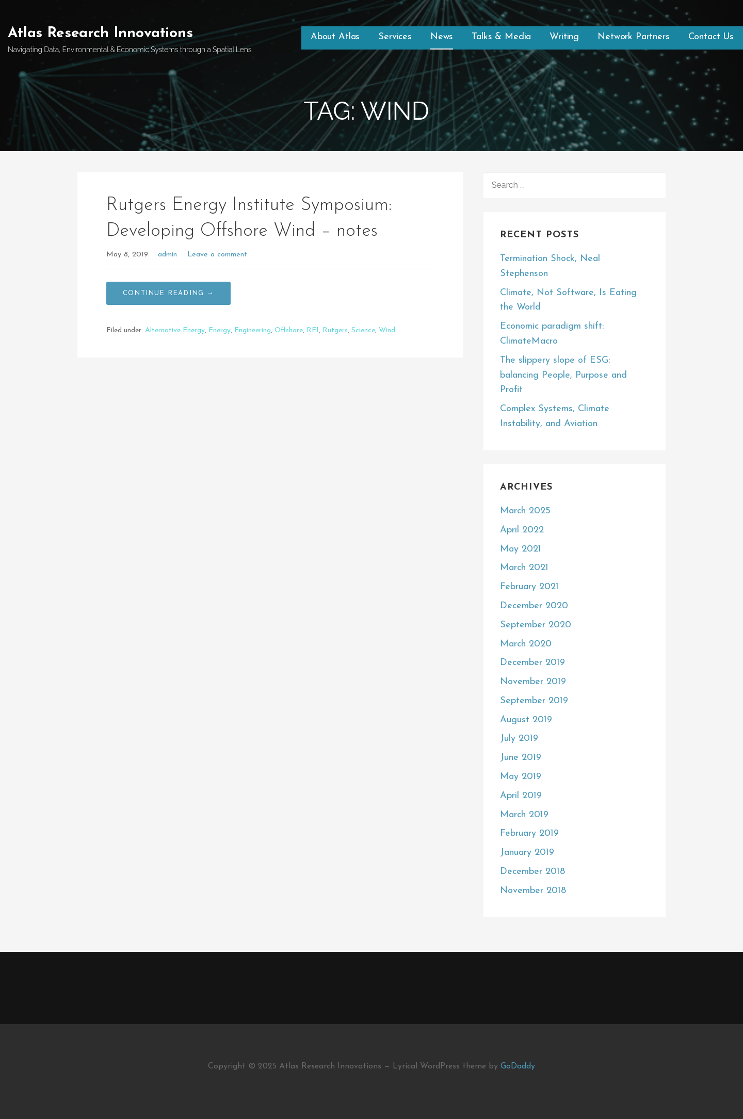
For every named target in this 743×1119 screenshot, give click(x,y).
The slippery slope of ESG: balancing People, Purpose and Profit (563, 375)
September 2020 (535, 625)
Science (363, 330)
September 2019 (534, 701)
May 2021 (520, 549)
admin (167, 254)
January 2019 (527, 852)
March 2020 (526, 644)
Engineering (252, 330)
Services (395, 37)
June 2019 (520, 758)
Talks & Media (501, 37)
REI (312, 330)
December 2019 (532, 663)
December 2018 (532, 872)
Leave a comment (217, 254)
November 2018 (533, 891)
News (441, 37)
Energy (219, 330)
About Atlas (335, 37)
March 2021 (524, 568)
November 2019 (533, 682)
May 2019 (520, 777)
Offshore (288, 330)
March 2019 (524, 815)
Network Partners (633, 37)
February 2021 (529, 587)
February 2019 (529, 833)
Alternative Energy (175, 330)
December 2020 (534, 606)
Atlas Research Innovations (100, 33)
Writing (564, 37)
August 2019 (526, 720)
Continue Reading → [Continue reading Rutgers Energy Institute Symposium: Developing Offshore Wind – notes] (168, 293)
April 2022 (522, 530)
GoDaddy (517, 1066)
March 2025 (525, 511)
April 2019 (521, 796)
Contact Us (711, 37)
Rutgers (335, 330)
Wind (387, 330)
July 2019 (519, 738)
